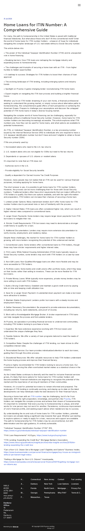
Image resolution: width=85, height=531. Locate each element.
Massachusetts (36, 497)
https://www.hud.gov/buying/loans (52, 435)
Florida (33, 488)
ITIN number (36, 396)
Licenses (75, 484)
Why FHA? (62, 493)
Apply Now (23, 488)
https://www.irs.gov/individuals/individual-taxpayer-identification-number (35, 430)
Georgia (34, 493)
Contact (61, 479)
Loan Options (63, 484)
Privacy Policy (77, 488)
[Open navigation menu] (79, 5)
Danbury (34, 484)
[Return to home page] (12, 5)
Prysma (67, 399)
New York (48, 484)
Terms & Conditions (77, 493)
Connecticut (36, 479)
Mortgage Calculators (63, 488)
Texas (46, 497)
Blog (23, 493)
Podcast (23, 497)
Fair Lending (76, 479)
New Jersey (49, 479)
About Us (23, 484)
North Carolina (49, 488)
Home (23, 479)
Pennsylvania (49, 493)
